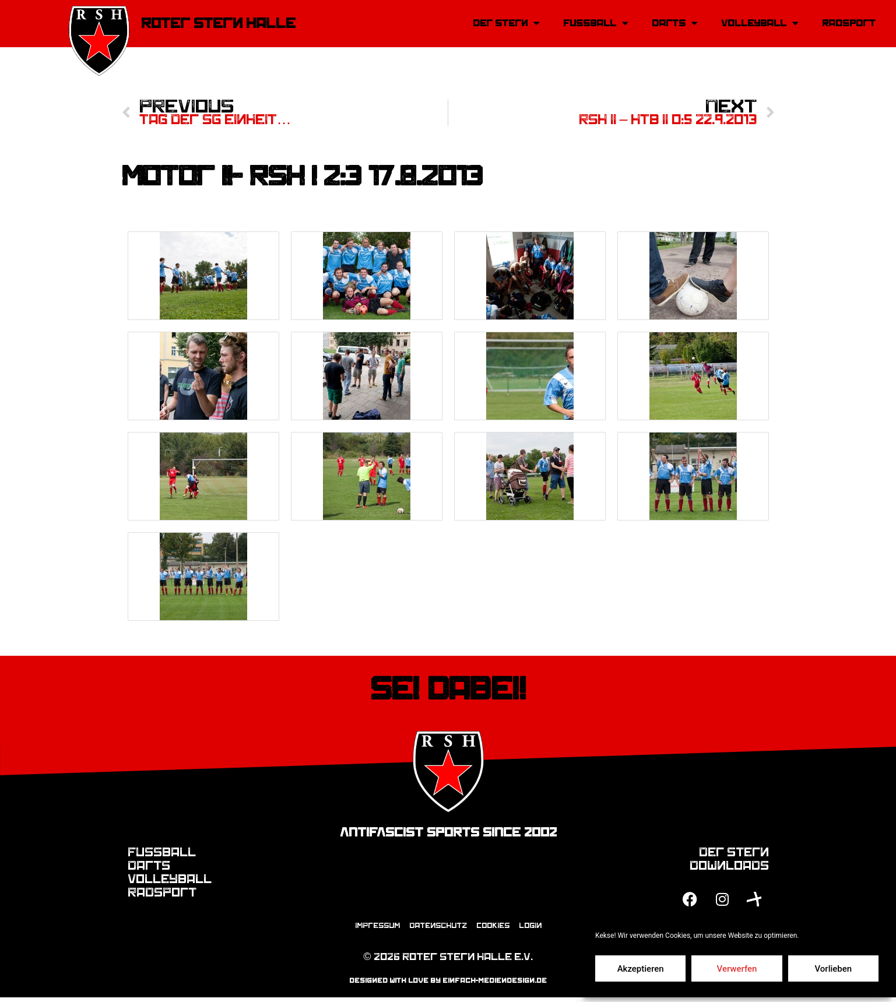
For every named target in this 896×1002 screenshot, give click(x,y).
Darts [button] (675, 23)
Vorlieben (833, 969)
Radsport (849, 23)
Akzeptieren (640, 969)
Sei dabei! (448, 690)
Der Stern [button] (506, 23)
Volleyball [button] (760, 23)
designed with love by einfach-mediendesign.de (448, 985)
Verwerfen (737, 969)
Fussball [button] (595, 23)
